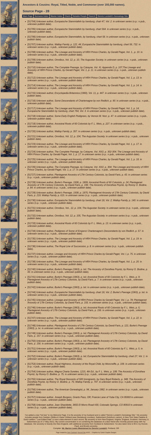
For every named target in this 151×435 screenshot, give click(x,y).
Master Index (56, 16)
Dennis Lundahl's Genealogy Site (112, 16)
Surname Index (41, 16)
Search (92, 16)
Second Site (82, 432)
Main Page (27, 16)
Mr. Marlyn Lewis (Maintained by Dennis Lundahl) (84, 428)
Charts (68, 16)
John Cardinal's (72, 432)
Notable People (80, 16)
